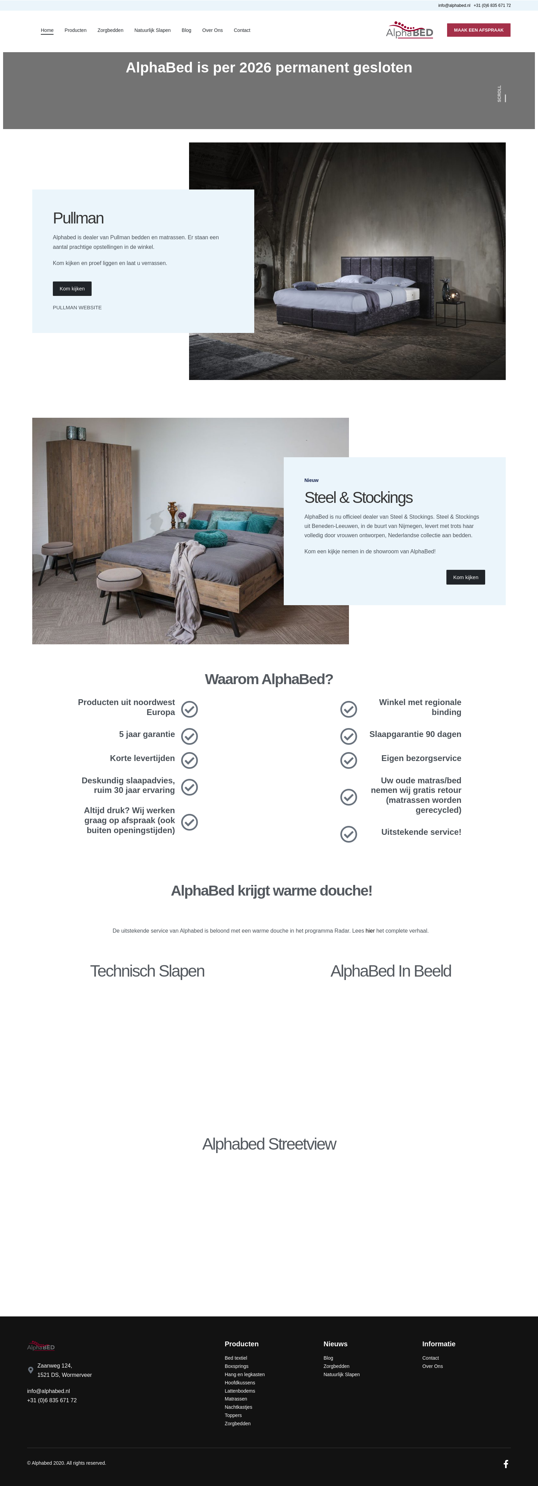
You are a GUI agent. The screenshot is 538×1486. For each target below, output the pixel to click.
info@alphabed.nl (48, 1391)
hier (370, 931)
